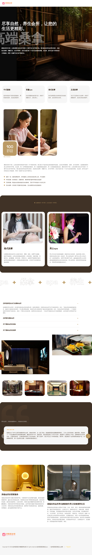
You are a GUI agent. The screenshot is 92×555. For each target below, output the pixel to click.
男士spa (54, 248)
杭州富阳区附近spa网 (57, 547)
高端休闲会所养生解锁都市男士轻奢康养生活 (66, 504)
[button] (86, 41)
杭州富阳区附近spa (42, 547)
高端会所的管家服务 (9, 494)
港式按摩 (8, 248)
